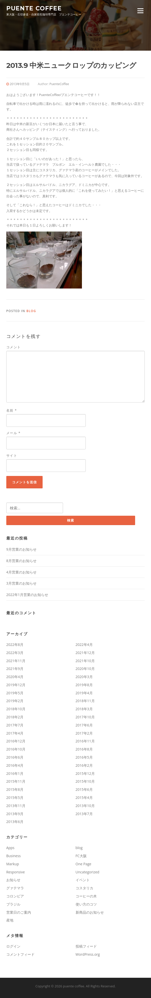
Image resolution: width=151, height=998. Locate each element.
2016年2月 (84, 765)
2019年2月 (14, 700)
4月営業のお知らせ (21, 572)
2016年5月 (84, 757)
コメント (13, 347)
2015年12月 (85, 773)
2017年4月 (14, 733)
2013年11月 (15, 805)
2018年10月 (15, 708)
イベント (83, 879)
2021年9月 (14, 668)
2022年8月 (14, 644)
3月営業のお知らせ (21, 583)
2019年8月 (84, 684)
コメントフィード (20, 954)
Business (13, 855)
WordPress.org (88, 954)
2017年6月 (84, 725)
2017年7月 (14, 725)
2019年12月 (15, 684)
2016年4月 (14, 765)
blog (31, 311)
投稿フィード (86, 946)
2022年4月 (84, 644)
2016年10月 (15, 749)
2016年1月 (14, 773)
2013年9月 (14, 813)
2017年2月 (84, 733)
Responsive (15, 872)
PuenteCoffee (59, 84)
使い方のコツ (86, 904)
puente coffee (34, 8)
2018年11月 (85, 700)
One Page (84, 863)
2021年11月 (15, 660)
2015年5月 (14, 797)
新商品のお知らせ (90, 912)
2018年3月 (84, 708)
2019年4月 (84, 692)
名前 (11, 410)
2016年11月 (85, 741)
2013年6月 (14, 821)
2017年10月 (85, 717)
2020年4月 (14, 676)
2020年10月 (85, 668)
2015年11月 (15, 781)
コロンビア (15, 896)
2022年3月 (14, 652)
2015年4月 (84, 797)
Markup (12, 863)
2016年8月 (84, 749)
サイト (11, 455)
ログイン (13, 946)
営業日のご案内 (18, 912)
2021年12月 (85, 652)
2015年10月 (85, 781)
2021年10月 (85, 660)
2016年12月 (15, 741)
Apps (10, 847)
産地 (9, 920)
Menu (140, 10)
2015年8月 (14, 789)
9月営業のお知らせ (21, 549)
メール (13, 433)
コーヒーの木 (86, 896)
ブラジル (13, 904)
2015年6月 (84, 789)
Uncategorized (87, 872)
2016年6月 (14, 757)
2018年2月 (14, 717)
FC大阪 (81, 855)
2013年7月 (84, 813)
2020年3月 (84, 676)
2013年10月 (85, 805)
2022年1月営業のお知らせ (27, 594)
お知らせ (13, 879)
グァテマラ (15, 888)
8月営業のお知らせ (21, 560)
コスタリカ (84, 888)
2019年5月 (14, 692)
